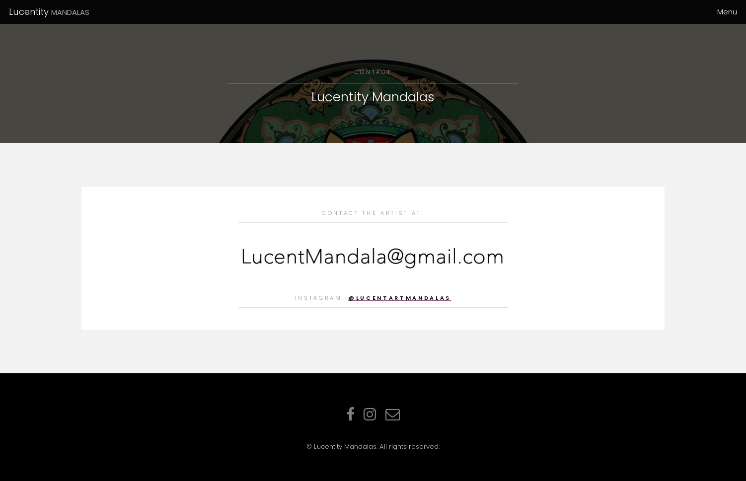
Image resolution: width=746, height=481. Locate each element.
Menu (727, 12)
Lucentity (49, 11)
